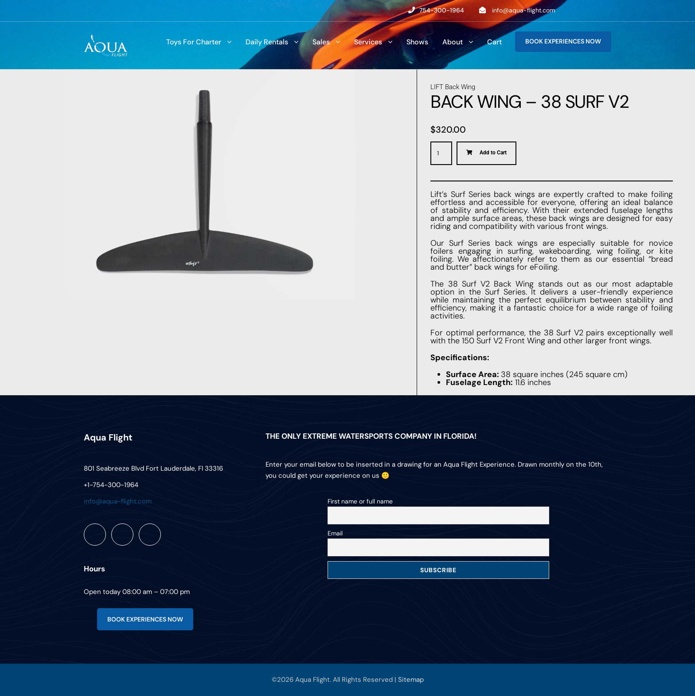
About (452, 42)
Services (368, 42)
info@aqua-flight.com (523, 10)
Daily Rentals (267, 42)
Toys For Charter (193, 42)
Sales (321, 42)
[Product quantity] (441, 153)
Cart (494, 42)
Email (335, 533)
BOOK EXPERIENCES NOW (563, 41)
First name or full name (360, 501)
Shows (417, 42)
